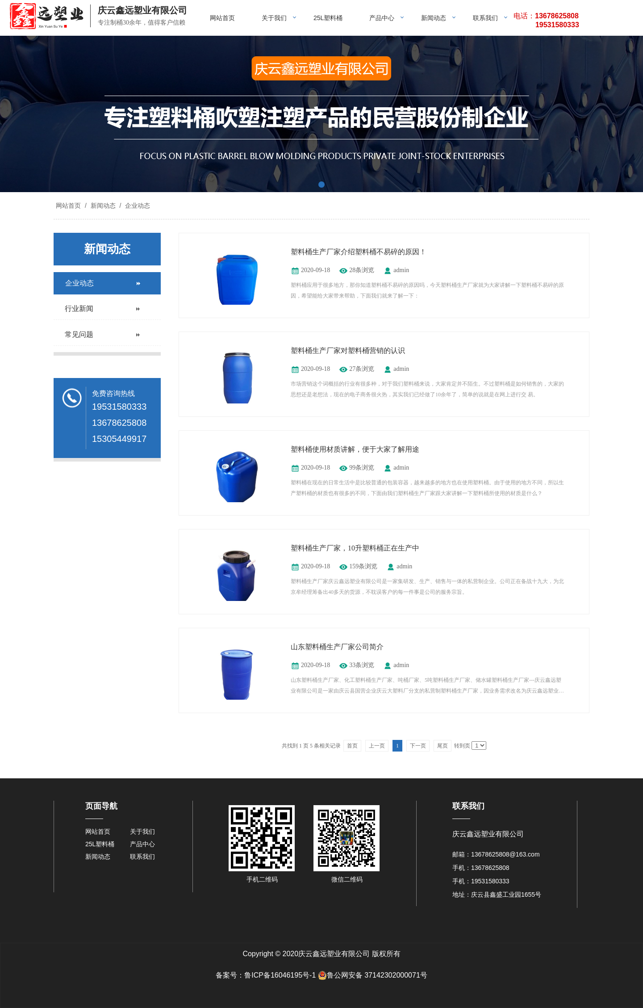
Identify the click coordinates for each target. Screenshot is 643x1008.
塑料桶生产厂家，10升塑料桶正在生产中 (355, 548)
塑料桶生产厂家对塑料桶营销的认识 (348, 350)
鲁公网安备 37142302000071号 (372, 975)
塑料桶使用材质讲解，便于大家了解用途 (355, 449)
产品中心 (381, 17)
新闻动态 (433, 17)
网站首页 (222, 17)
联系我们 (485, 17)
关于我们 (274, 17)
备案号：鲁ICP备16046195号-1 (266, 975)
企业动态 (136, 205)
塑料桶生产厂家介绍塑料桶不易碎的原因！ (358, 252)
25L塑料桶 (327, 17)
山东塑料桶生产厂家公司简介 (337, 647)
